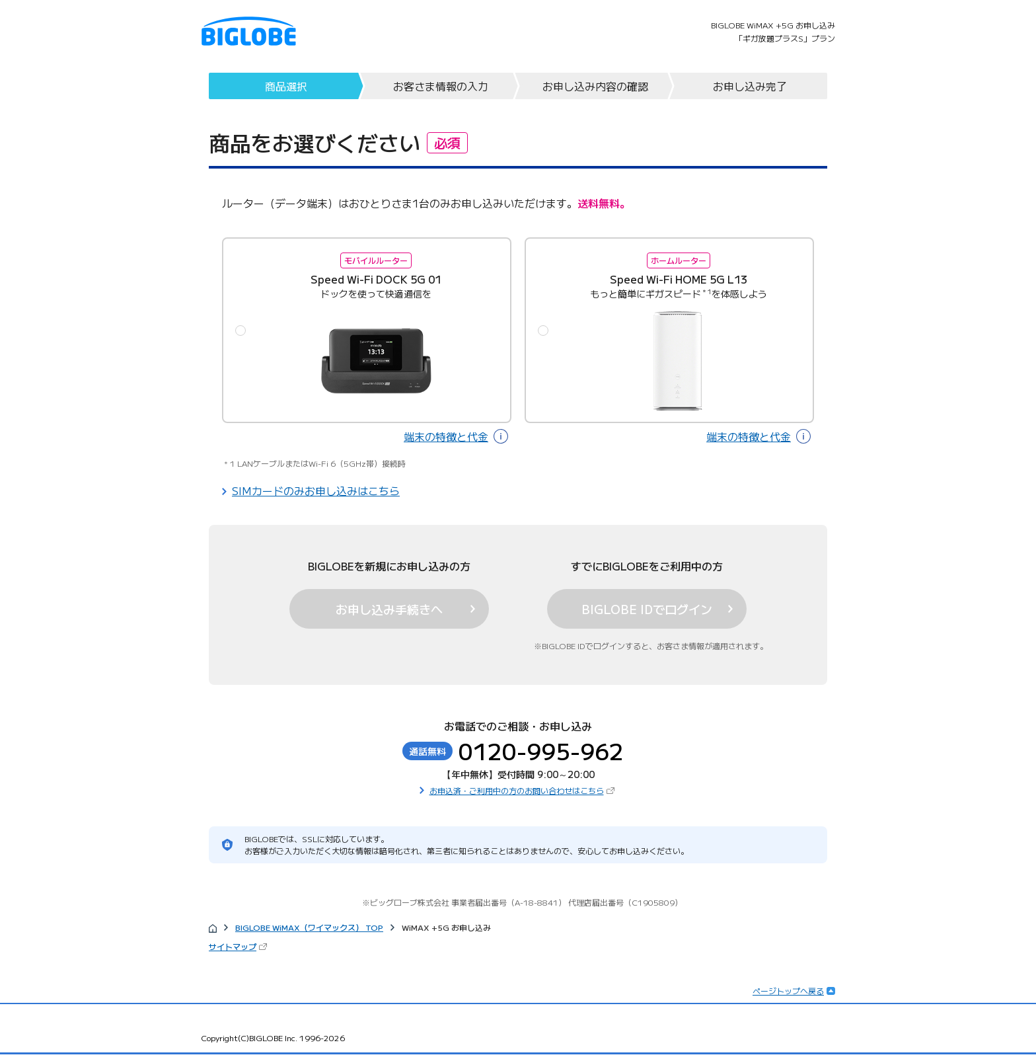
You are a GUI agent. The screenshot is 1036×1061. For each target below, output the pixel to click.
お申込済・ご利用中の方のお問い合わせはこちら (516, 790)
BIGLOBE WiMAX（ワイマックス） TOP (309, 927)
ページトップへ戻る (788, 990)
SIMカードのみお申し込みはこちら (316, 490)
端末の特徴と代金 (446, 436)
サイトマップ (232, 946)
